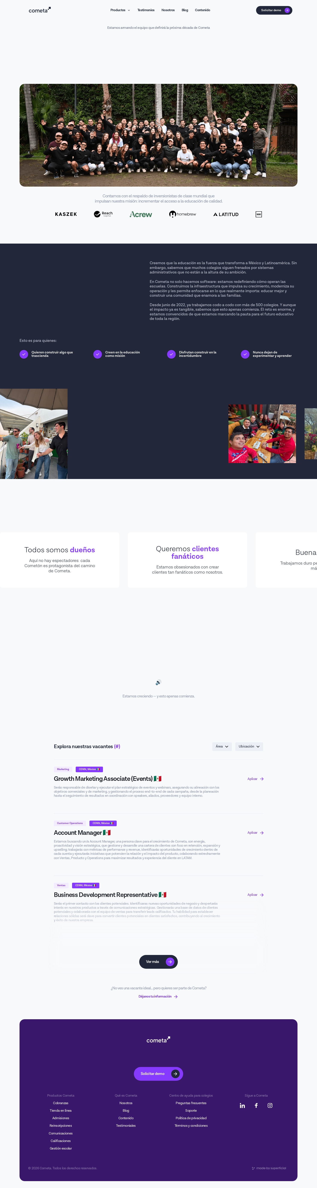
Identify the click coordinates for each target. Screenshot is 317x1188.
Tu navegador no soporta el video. (158, 660)
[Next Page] (158, 962)
